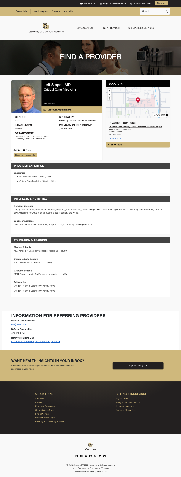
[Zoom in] (109, 91)
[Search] (166, 11)
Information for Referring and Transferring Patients (35, 341)
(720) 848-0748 (18, 324)
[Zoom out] (109, 95)
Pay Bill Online (122, 398)
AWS (158, 115)
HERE (163, 115)
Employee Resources (45, 406)
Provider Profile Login (45, 418)
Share (27, 150)
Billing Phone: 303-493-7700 (128, 402)
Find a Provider (111, 28)
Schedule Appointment (57, 109)
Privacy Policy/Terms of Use (96, 471)
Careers (56, 11)
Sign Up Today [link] (138, 365)
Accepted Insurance (125, 406)
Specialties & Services (141, 28)
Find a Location (84, 28)
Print (17, 150)
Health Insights (40, 11)
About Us (68, 11)
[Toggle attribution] (167, 115)
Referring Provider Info (25, 155)
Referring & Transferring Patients (49, 421)
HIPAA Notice (79, 471)
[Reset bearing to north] (109, 98)
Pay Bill (161, 3)
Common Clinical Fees (126, 410)
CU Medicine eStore (44, 410)
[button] (138, 100)
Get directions (115, 138)
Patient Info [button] (21, 11)
